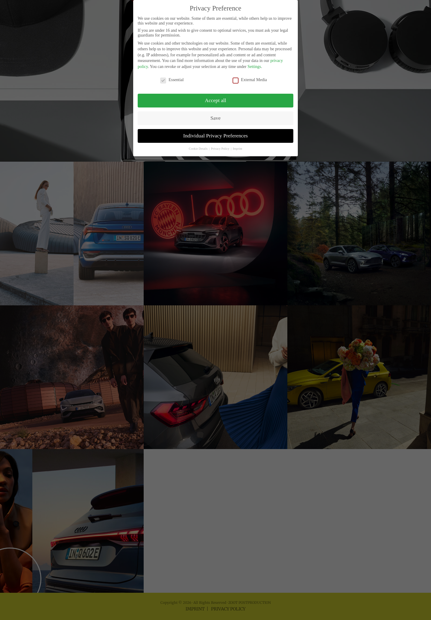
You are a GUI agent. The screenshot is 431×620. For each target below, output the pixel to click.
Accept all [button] (215, 94)
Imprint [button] (237, 142)
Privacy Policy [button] (220, 142)
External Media (250, 73)
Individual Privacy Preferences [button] (215, 130)
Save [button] (215, 112)
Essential (172, 73)
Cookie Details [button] (198, 142)
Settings (254, 60)
